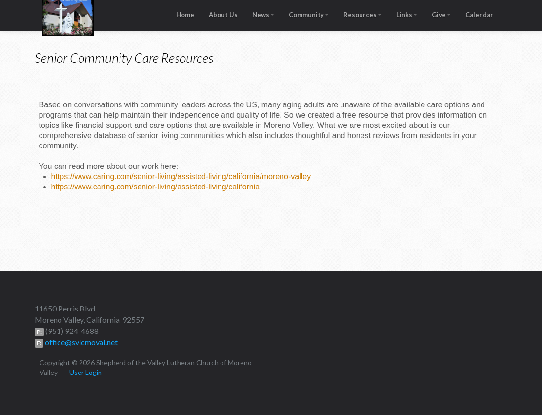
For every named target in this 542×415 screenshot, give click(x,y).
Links (406, 15)
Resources (362, 15)
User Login (85, 372)
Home (185, 15)
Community (309, 15)
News (263, 15)
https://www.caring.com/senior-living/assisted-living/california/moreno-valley (181, 176)
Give (441, 15)
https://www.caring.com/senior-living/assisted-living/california (155, 187)
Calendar (479, 15)
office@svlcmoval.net (80, 342)
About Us (223, 15)
